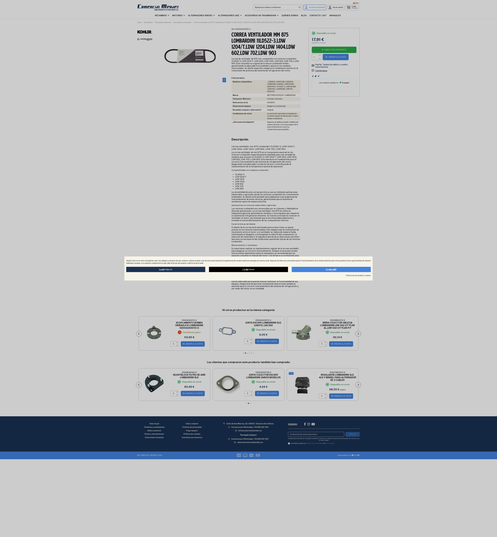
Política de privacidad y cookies (358, 275)
